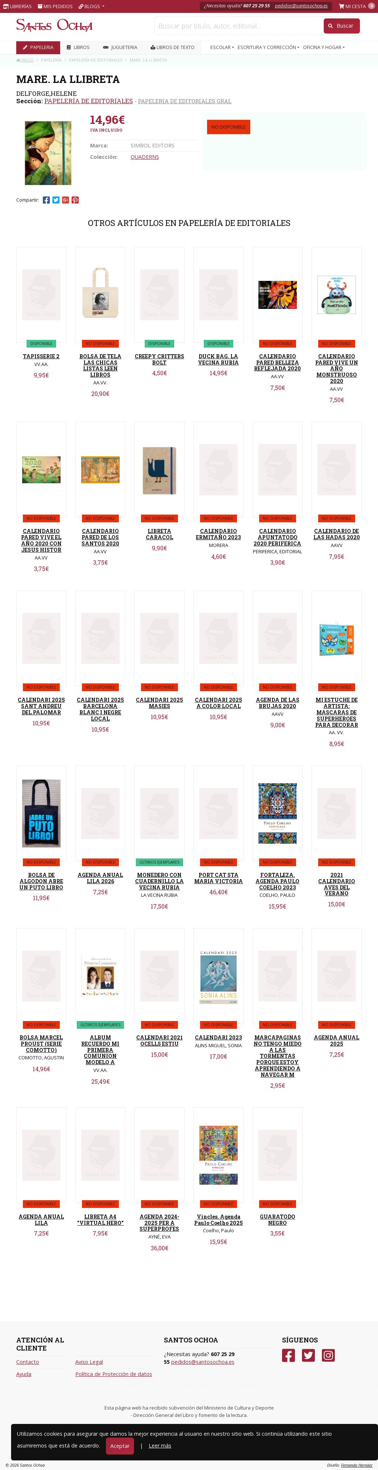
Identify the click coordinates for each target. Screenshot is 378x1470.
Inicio (25, 60)
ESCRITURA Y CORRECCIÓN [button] (267, 47)
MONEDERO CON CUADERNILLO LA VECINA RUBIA (159, 881)
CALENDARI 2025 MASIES (159, 703)
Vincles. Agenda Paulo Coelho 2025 (218, 1219)
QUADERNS (145, 156)
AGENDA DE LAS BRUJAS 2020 (277, 703)
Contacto (27, 1361)
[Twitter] (308, 1355)
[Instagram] (328, 1355)
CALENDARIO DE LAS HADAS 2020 (336, 534)
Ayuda (23, 1373)
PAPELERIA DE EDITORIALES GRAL (184, 101)
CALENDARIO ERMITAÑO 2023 (218, 534)
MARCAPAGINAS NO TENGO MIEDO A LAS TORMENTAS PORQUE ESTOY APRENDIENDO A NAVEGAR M (278, 1056)
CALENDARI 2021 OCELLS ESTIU (159, 1040)
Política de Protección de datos (113, 1373)
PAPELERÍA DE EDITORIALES (88, 101)
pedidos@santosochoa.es (301, 5)
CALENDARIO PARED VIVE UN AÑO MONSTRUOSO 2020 (336, 368)
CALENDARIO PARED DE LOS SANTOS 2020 (100, 537)
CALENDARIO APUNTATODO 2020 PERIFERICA (277, 537)
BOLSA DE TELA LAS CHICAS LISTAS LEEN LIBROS (100, 365)
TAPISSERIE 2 (41, 356)
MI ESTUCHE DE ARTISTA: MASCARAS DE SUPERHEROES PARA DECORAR (336, 712)
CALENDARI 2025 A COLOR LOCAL (218, 703)
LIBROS (78, 47)
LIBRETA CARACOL (159, 534)
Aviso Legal (89, 1361)
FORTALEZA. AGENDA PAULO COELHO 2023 (277, 881)
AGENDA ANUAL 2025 (336, 1040)
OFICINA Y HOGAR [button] (323, 47)
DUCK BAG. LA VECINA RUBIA (218, 359)
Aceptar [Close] (120, 1445)
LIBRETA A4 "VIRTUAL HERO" (100, 1219)
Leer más (160, 1445)
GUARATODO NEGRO (277, 1219)
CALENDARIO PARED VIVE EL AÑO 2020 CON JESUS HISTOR (41, 540)
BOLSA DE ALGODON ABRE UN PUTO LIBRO (41, 881)
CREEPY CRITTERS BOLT (159, 359)
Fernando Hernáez (356, 1465)
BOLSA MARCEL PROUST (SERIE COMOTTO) (41, 1043)
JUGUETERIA (120, 47)
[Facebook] (288, 1355)
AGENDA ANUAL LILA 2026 (100, 878)
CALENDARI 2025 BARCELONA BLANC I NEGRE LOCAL (100, 709)
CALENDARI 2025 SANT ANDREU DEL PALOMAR (41, 706)
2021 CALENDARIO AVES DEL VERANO (336, 884)
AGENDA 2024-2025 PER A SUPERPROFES (159, 1223)
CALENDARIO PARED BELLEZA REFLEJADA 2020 (277, 362)
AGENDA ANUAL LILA (41, 1219)
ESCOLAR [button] (221, 47)
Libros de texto (173, 47)
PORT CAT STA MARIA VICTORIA (218, 878)
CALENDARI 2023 (218, 1037)
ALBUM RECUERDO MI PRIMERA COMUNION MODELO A (100, 1050)
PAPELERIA (38, 47)
